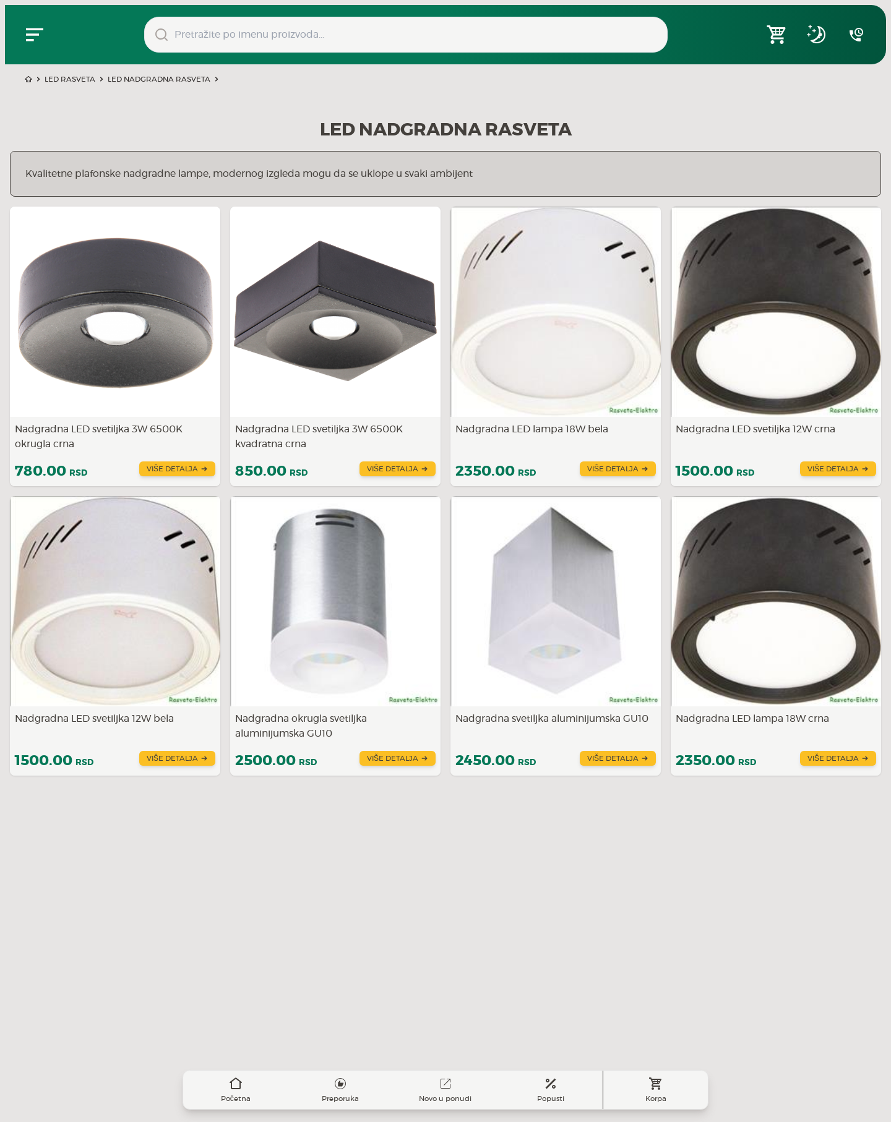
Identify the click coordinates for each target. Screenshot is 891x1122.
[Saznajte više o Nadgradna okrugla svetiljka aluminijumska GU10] (335, 636)
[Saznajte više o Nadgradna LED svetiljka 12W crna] (776, 346)
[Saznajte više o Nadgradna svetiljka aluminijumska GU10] (555, 636)
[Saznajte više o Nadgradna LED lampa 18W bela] (555, 346)
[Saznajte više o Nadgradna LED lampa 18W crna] (776, 636)
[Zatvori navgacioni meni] (34, 34)
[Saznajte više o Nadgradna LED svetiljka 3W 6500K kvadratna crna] (335, 346)
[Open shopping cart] (777, 34)
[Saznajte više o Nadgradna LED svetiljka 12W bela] (115, 636)
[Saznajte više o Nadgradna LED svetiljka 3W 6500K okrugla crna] (115, 346)
